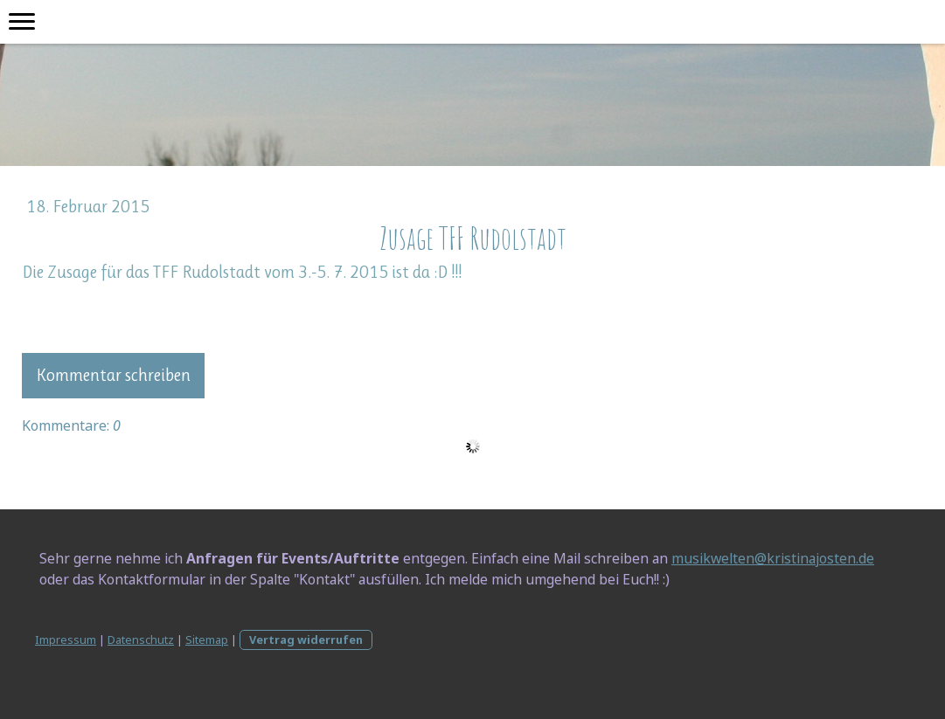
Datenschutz (141, 639)
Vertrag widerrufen (306, 639)
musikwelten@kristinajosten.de (772, 558)
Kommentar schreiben (113, 375)
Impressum (65, 639)
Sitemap (206, 639)
